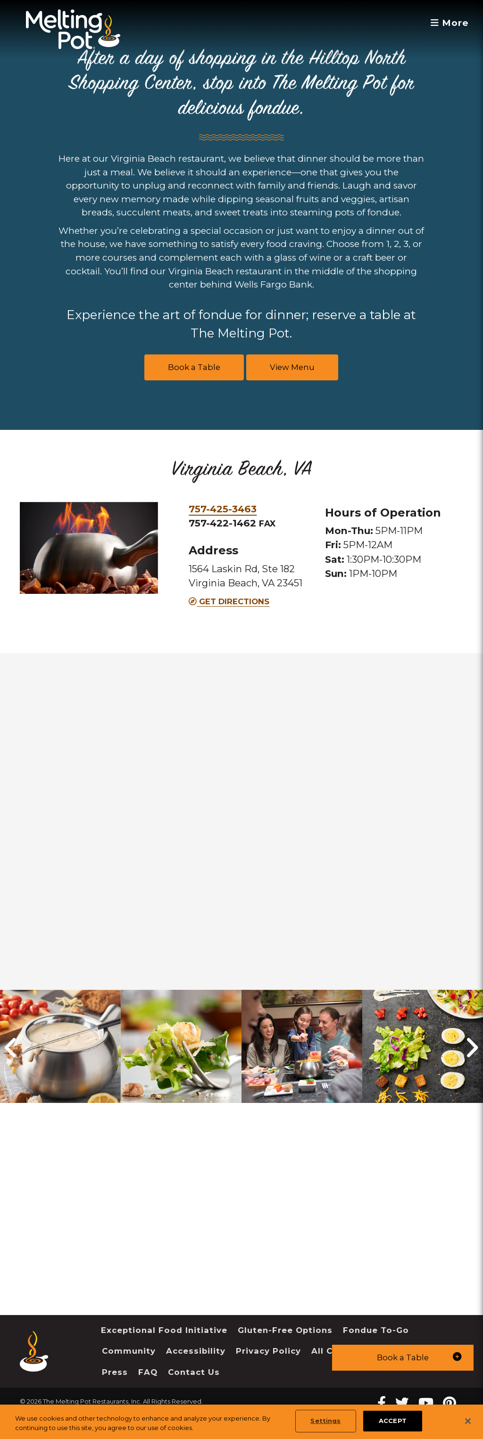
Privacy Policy (268, 1351)
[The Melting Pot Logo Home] (73, 29)
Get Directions (229, 601)
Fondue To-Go (376, 1330)
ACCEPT (393, 1420)
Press (115, 1372)
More (450, 22)
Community (129, 1351)
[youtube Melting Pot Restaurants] (425, 1403)
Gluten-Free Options (285, 1330)
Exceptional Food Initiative (164, 1330)
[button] (403, 1358)
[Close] (468, 1421)
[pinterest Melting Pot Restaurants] (449, 1403)
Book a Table (194, 367)
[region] (241, 1422)
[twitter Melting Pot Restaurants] (402, 1403)
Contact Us (194, 1372)
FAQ (148, 1372)
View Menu (292, 367)
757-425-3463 (223, 509)
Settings (325, 1420)
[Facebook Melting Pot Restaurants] (381, 1403)
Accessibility (195, 1351)
